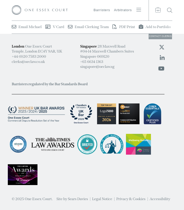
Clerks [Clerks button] (160, 36)
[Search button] (169, 10)
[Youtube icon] (161, 68)
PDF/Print (123, 27)
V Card (54, 27)
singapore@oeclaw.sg (97, 66)
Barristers (102, 10)
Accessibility (160, 199)
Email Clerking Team (88, 27)
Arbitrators (123, 10)
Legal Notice (102, 199)
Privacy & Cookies (130, 199)
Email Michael (27, 27)
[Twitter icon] (161, 47)
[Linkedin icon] (162, 58)
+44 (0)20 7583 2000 (29, 56)
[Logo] (40, 10)
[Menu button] (138, 10)
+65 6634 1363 (91, 62)
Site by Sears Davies (72, 199)
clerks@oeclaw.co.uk (28, 62)
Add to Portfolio (155, 27)
